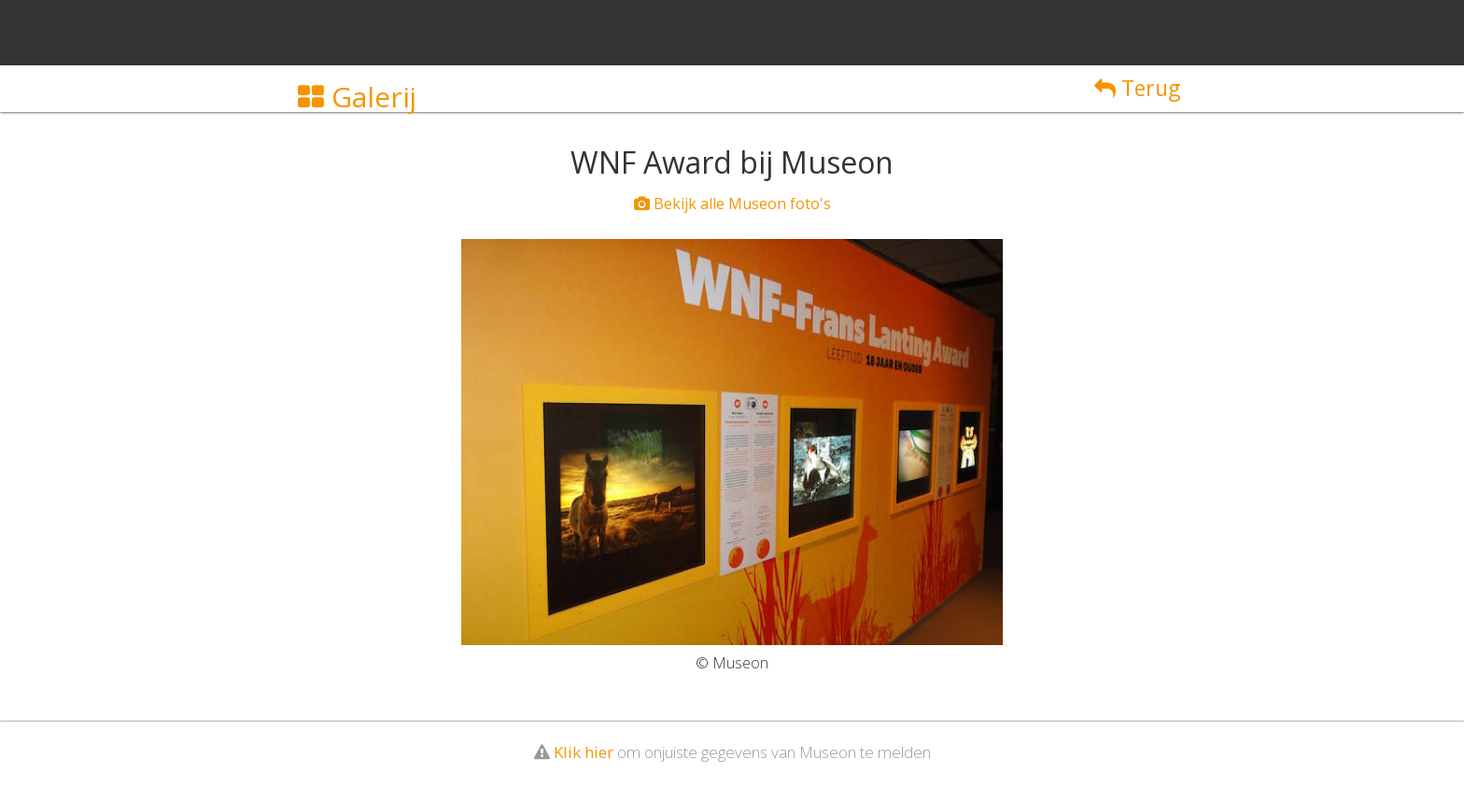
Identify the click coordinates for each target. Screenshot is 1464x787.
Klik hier (583, 752)
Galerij (357, 96)
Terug (1137, 88)
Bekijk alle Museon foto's (732, 203)
